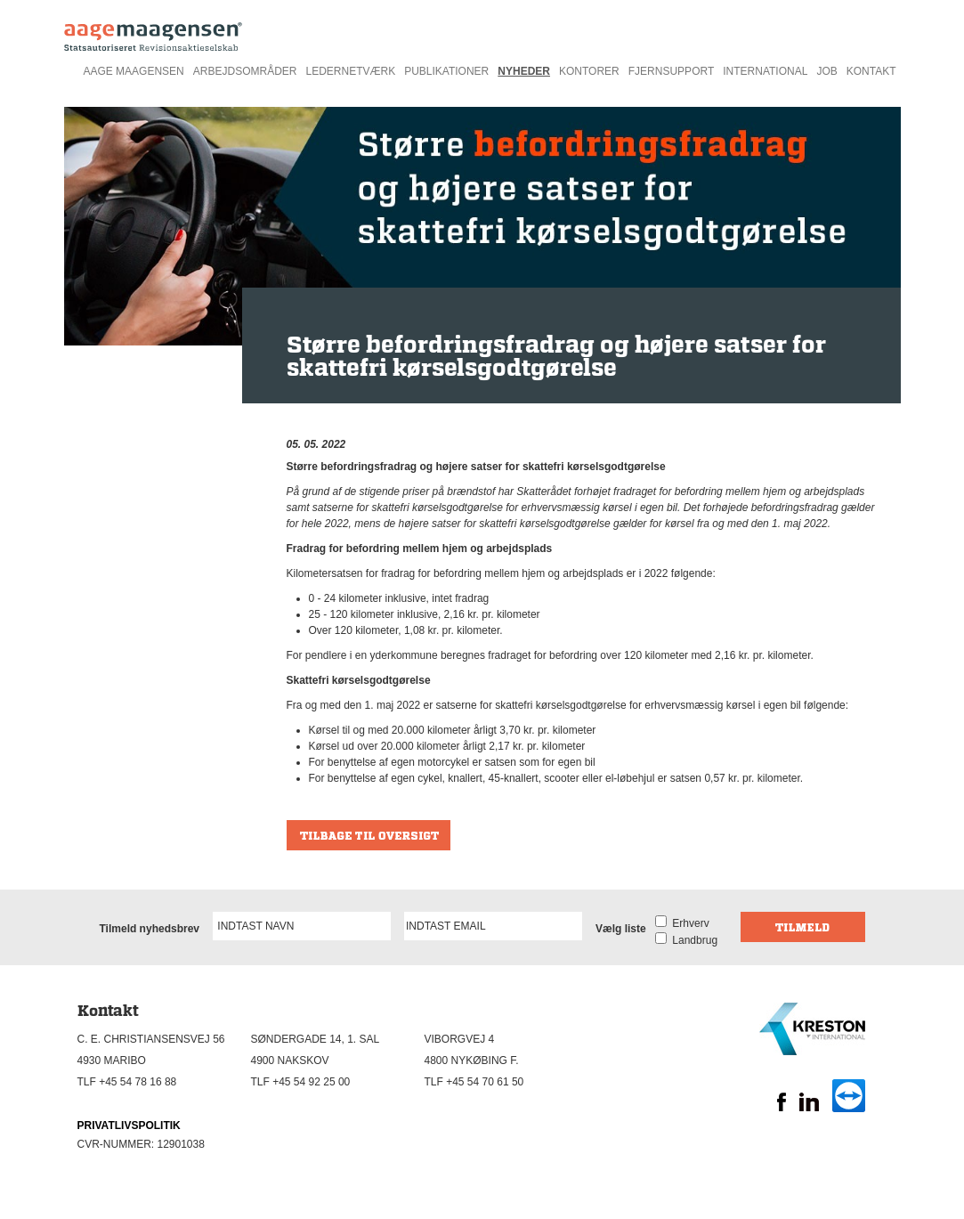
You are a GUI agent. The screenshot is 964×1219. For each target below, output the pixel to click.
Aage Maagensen (133, 71)
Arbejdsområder (245, 71)
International (765, 71)
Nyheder (524, 71)
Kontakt (871, 71)
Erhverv (688, 923)
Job (826, 71)
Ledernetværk (350, 71)
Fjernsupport (671, 71)
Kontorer (589, 71)
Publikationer (446, 71)
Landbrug (692, 940)
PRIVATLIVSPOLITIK (129, 1125)
